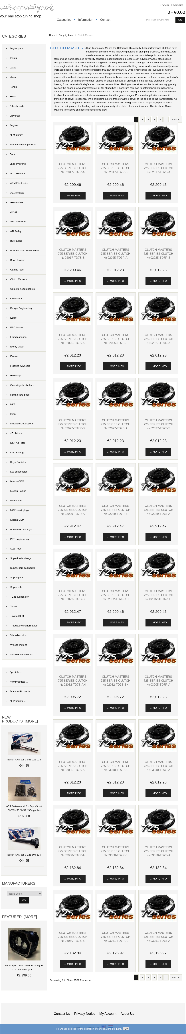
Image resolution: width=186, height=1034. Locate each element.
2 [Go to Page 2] (142, 119)
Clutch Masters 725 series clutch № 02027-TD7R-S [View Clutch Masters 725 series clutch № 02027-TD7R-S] (72, 424)
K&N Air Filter (15, 442)
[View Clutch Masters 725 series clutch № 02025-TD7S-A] (72, 324)
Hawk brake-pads (18, 394)
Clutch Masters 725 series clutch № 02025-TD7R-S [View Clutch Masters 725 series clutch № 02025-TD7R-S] (158, 253)
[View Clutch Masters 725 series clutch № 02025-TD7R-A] (115, 238)
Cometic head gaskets (20, 289)
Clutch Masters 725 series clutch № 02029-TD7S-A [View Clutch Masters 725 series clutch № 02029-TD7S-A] (158, 509)
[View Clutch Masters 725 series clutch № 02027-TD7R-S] (72, 409)
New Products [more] (20, 719)
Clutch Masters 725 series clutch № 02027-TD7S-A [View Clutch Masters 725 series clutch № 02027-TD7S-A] (115, 424)
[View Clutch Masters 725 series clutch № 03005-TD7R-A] (158, 665)
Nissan (11, 77)
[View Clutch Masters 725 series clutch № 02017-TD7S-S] (72, 238)
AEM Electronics (17, 183)
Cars (10, 154)
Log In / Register (172, 5)
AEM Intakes (15, 192)
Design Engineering (19, 308)
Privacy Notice (84, 1013)
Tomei (11, 606)
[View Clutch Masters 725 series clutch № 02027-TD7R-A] (158, 324)
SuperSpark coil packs (20, 568)
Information (85, 19)
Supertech (14, 587)
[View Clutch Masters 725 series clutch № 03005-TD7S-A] (72, 751)
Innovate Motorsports (19, 423)
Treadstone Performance (22, 625)
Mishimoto (14, 500)
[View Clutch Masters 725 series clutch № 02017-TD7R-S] (115, 153)
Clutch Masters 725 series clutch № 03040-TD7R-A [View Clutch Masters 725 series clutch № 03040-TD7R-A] (115, 766)
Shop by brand (66, 35)
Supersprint (14, 577)
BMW (11, 96)
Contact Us (62, 1013)
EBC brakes (14, 327)
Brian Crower (15, 260)
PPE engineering (17, 539)
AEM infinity (14, 135)
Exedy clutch (15, 346)
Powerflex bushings (19, 529)
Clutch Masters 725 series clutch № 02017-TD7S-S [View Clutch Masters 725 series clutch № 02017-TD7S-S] (72, 253)
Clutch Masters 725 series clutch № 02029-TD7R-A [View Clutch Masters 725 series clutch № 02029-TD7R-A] (72, 509)
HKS (10, 404)
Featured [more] (19, 917)
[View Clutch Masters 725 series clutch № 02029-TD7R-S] (115, 494)
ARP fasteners (16, 221)
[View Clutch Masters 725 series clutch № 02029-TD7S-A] (158, 494)
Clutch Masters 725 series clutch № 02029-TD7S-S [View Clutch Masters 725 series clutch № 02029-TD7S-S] (72, 595)
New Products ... (17, 681)
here (118, 1029)
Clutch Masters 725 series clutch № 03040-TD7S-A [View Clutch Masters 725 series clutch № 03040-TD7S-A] (158, 766)
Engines (12, 125)
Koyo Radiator (16, 462)
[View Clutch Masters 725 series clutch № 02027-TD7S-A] (115, 409)
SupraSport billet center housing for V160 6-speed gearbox (24, 965)
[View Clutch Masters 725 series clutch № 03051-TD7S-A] (158, 921)
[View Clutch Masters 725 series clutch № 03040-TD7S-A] (158, 751)
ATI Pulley (13, 231)
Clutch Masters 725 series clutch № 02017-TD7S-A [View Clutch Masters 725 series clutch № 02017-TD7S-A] (158, 168)
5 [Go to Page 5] (160, 119)
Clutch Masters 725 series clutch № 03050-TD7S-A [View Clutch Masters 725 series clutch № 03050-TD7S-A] (158, 851)
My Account (107, 1013)
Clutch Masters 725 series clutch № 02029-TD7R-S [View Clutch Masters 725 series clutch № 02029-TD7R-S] (115, 509)
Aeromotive (14, 202)
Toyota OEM (15, 616)
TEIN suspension (17, 596)
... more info (72, 195)
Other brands (15, 106)
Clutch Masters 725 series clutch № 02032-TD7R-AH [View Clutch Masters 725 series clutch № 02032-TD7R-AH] (115, 595)
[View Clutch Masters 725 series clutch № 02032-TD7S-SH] (115, 665)
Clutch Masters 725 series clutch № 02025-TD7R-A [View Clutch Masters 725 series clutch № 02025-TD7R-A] (115, 253)
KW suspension (16, 471)
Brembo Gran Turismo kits (22, 250)
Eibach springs (16, 337)
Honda (11, 87)
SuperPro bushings (18, 558)
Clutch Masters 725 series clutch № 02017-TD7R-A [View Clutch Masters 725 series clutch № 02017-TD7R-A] (72, 168)
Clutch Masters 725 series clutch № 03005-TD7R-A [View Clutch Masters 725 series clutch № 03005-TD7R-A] (158, 680)
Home (52, 35)
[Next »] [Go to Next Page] (176, 119)
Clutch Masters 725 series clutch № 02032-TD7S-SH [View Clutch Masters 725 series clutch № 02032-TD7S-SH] (115, 680)
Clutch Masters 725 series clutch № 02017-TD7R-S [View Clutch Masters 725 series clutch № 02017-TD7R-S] (115, 168)
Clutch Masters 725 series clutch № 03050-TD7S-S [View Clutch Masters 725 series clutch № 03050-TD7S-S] (72, 936)
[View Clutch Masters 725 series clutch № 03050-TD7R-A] (72, 836)
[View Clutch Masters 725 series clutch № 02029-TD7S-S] (72, 580)
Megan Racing (16, 491)
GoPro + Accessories (19, 654)
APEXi (11, 212)
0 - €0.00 (176, 12)
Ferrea (12, 356)
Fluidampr (13, 375)
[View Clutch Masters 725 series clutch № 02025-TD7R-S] (158, 238)
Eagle (11, 317)
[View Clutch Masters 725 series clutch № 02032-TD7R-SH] (158, 580)
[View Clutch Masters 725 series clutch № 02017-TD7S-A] (158, 153)
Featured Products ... (19, 691)
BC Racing (14, 240)
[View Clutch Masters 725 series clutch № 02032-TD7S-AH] (72, 665)
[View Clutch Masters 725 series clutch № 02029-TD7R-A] (72, 494)
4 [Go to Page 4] (154, 119)
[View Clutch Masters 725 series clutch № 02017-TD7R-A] (72, 153)
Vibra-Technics (16, 635)
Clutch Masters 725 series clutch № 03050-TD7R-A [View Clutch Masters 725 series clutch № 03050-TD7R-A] (72, 851)
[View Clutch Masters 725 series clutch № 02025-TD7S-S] (115, 324)
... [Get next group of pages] (166, 119)
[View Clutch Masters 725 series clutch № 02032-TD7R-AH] (115, 580)
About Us (127, 1013)
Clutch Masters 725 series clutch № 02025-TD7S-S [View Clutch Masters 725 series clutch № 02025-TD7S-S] (115, 339)
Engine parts (14, 48)
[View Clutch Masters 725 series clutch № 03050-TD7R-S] (115, 836)
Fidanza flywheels (18, 366)
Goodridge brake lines (20, 385)
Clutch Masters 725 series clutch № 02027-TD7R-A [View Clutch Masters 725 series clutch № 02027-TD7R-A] (158, 339)
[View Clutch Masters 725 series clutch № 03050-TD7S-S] (72, 921)
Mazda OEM (15, 481)
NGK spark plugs (17, 510)
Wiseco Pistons (16, 645)
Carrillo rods (15, 269)
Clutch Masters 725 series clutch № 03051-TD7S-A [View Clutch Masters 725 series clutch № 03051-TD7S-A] (158, 936)
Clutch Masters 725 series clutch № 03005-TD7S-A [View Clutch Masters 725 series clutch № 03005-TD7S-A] (72, 766)
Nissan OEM (15, 519)
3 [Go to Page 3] (148, 119)
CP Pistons (14, 298)
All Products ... (16, 701)
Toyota (11, 58)
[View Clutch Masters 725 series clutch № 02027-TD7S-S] (158, 409)
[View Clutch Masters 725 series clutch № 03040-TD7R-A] (115, 751)
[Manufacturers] (24, 893)
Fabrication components (21, 144)
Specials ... (14, 672)
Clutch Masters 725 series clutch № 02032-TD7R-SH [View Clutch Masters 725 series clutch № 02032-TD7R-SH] (158, 595)
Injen (11, 414)
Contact (105, 19)
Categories (64, 19)
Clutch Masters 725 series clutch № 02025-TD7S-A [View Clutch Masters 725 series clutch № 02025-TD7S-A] (72, 339)
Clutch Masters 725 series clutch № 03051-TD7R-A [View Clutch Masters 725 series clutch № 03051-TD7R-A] (115, 936)
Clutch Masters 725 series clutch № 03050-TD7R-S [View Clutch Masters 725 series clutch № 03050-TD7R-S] (115, 851)
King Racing (15, 452)
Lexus (11, 67)
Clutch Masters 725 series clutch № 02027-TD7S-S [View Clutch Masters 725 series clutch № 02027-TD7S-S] (158, 424)
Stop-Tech (13, 548)
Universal (13, 115)
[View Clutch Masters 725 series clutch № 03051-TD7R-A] (115, 921)
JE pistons (14, 433)
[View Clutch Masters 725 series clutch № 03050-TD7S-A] (158, 836)
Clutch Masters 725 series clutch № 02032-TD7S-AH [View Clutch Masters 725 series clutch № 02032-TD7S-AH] (72, 680)
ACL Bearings (15, 173)
